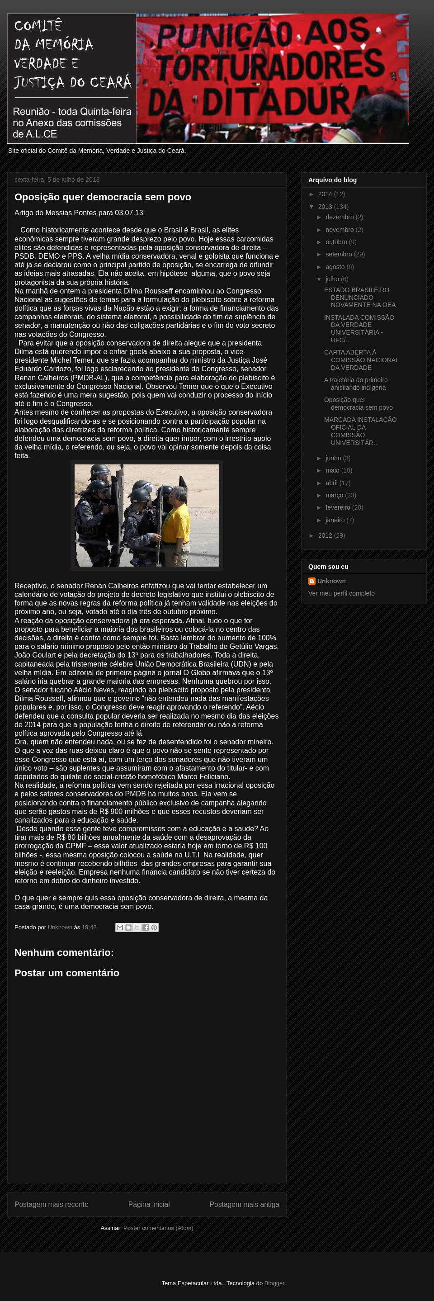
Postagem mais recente (51, 1204)
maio (333, 470)
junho (334, 458)
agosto (336, 266)
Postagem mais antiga (244, 1204)
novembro (340, 229)
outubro (337, 242)
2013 (326, 206)
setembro (340, 254)
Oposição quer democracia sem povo (358, 403)
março (335, 495)
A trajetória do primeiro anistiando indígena (356, 383)
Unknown (331, 581)
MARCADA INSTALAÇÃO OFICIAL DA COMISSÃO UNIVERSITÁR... (360, 431)
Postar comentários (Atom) (158, 1228)
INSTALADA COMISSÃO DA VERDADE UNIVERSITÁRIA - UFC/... (359, 329)
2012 (326, 535)
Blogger (274, 1283)
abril (332, 483)
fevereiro (339, 507)
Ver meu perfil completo (341, 593)
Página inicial (149, 1204)
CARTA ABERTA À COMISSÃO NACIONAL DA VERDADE (361, 360)
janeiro (336, 520)
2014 (326, 194)
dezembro (340, 217)
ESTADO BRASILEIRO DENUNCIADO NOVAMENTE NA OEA (360, 297)
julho (333, 279)
